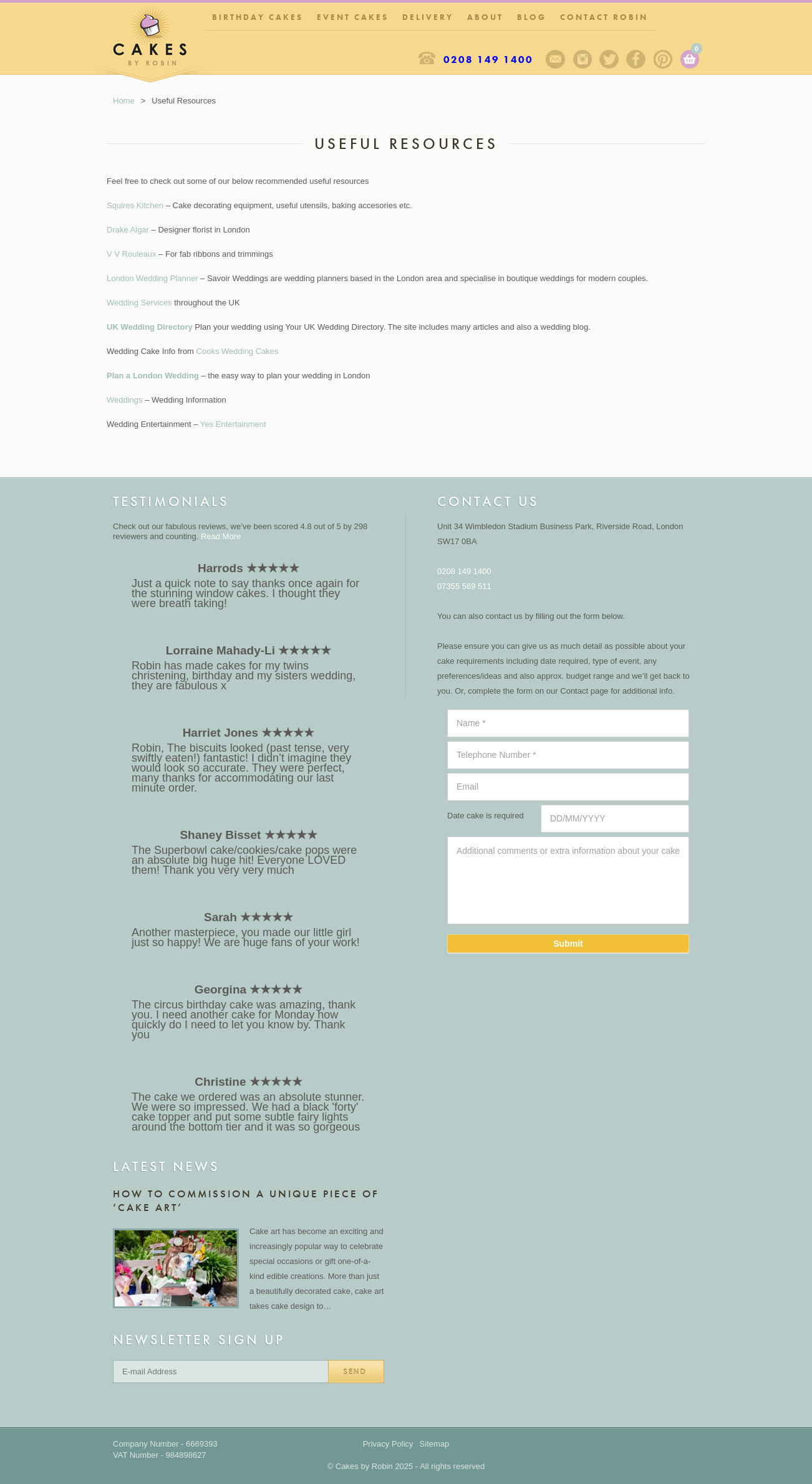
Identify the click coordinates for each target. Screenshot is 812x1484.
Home (124, 100)
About (485, 17)
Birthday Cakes (257, 17)
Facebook (635, 59)
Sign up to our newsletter (555, 59)
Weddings (125, 400)
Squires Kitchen (135, 205)
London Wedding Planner (152, 278)
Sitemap (435, 1443)
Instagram (582, 59)
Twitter (609, 59)
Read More (221, 536)
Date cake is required (485, 815)
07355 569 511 (464, 586)
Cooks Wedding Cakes (237, 351)
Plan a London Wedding (153, 375)
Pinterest (662, 59)
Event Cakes (353, 17)
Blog (531, 17)
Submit (567, 944)
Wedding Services (139, 302)
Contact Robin (604, 17)
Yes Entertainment (233, 424)
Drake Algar (128, 229)
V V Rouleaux (132, 254)
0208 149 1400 (488, 59)
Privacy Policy (388, 1443)
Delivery (427, 17)
